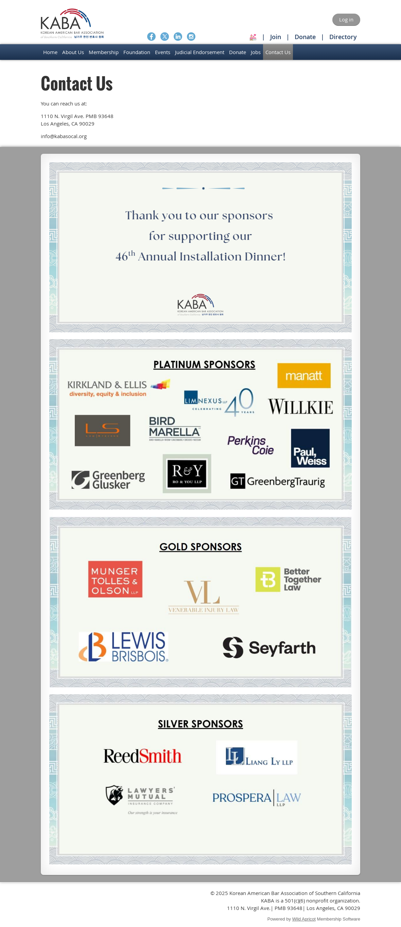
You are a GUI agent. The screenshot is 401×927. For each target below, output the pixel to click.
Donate (305, 37)
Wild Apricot (304, 919)
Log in (346, 19)
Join (275, 37)
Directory (343, 37)
